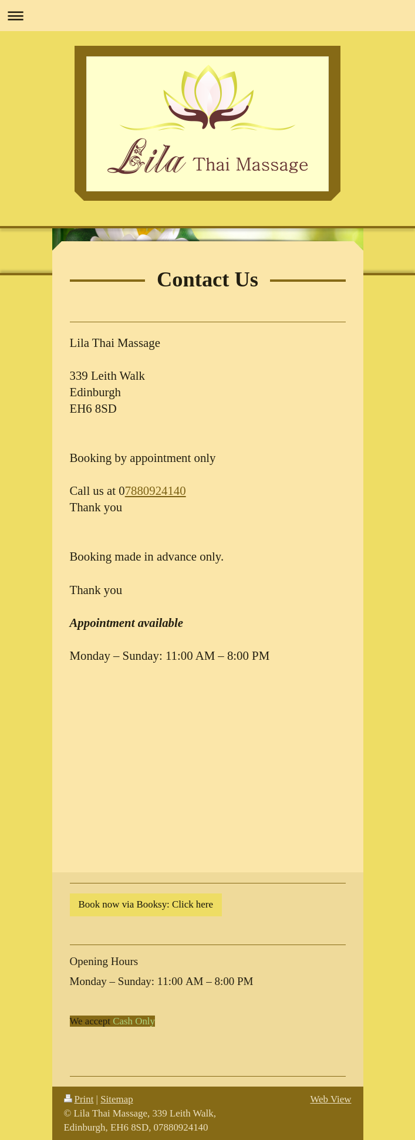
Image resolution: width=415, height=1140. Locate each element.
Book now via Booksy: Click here (146, 904)
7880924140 (155, 490)
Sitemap (116, 1099)
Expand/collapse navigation (207, 15)
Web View (330, 1099)
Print (79, 1099)
